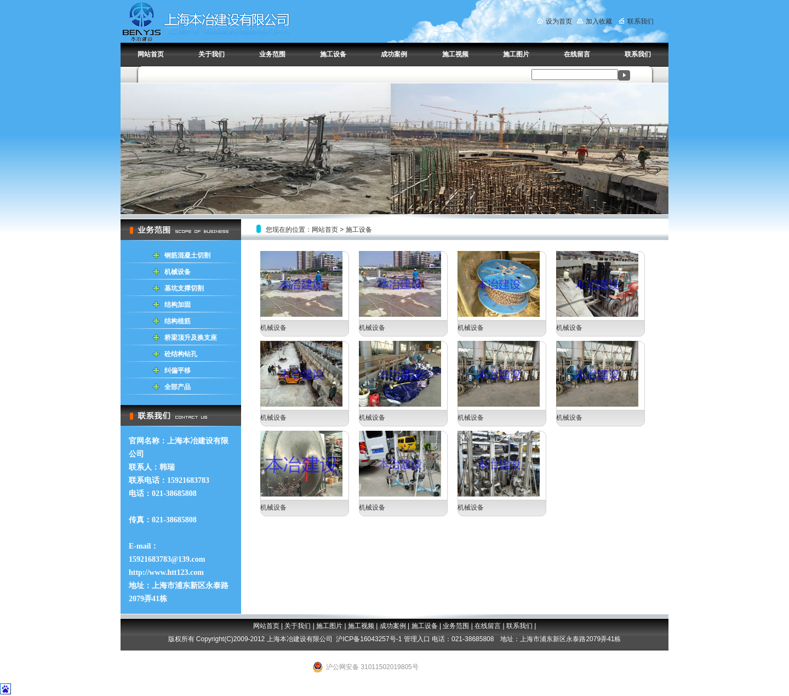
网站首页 (151, 54)
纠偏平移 (177, 370)
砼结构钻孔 (180, 354)
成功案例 (394, 54)
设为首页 (554, 21)
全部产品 (177, 387)
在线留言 (577, 54)
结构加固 (177, 305)
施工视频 (455, 54)
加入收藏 (594, 21)
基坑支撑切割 (184, 288)
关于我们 (211, 54)
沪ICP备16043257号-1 (369, 639)
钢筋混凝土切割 (187, 255)
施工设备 (333, 54)
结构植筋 (177, 321)
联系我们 (636, 21)
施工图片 (516, 54)
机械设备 (177, 272)
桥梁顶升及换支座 (190, 337)
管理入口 (417, 639)
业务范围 (272, 54)
